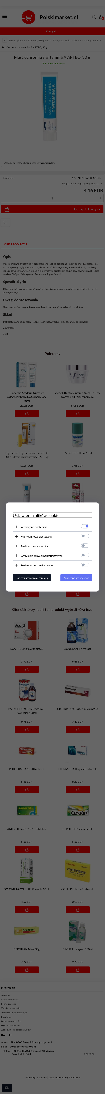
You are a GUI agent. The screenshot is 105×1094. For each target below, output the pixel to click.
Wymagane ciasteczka (34, 526)
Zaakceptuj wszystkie (76, 577)
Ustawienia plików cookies (37, 515)
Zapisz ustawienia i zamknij (32, 577)
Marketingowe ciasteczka (36, 536)
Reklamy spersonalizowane (37, 565)
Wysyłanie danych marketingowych (42, 555)
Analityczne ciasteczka (34, 546)
